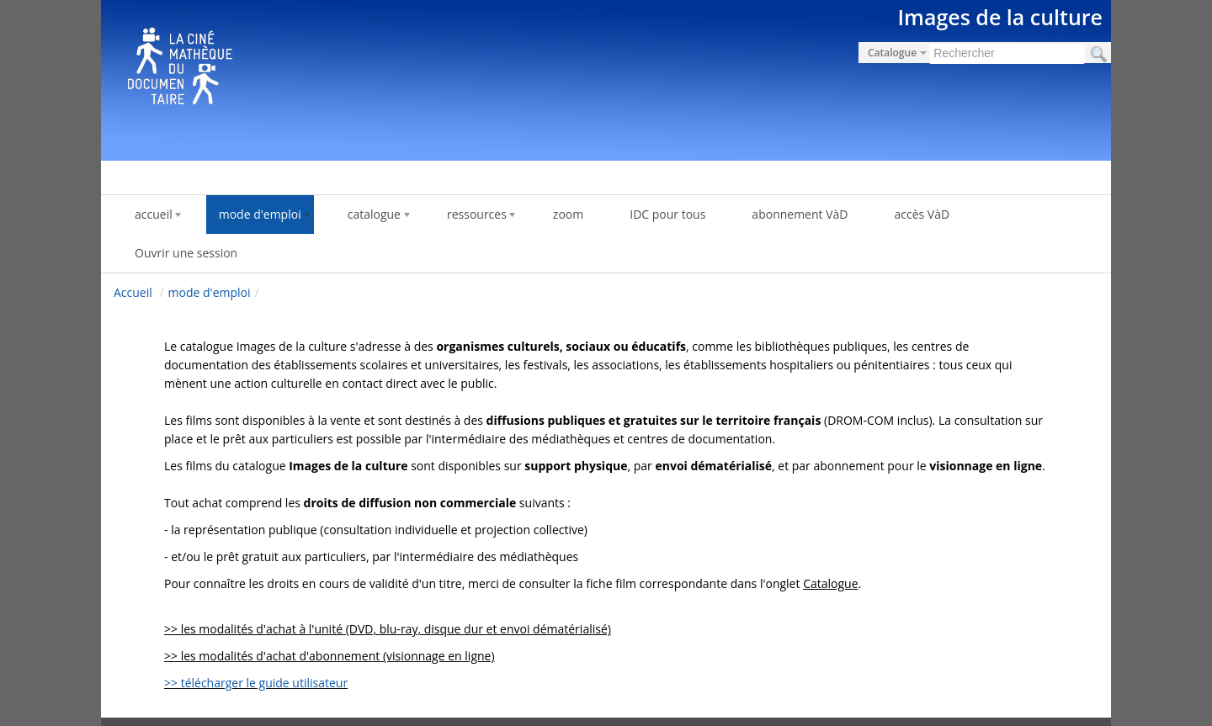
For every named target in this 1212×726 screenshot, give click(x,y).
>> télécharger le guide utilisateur (256, 683)
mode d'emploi (209, 292)
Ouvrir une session (186, 253)
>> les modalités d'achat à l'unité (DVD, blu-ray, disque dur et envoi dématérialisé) (387, 629)
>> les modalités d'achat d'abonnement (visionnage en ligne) (329, 656)
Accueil (133, 292)
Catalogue (830, 583)
